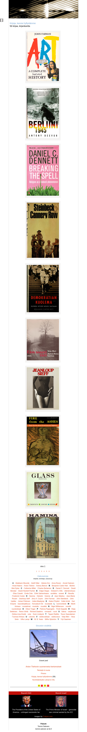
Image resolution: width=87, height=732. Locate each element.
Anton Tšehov (29, 586)
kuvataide (48, 604)
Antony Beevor (41, 586)
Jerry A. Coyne (37, 599)
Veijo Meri (65, 617)
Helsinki (40, 596)
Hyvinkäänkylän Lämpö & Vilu (43, 680)
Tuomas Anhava (18, 617)
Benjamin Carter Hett (60, 586)
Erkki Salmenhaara (41, 593)
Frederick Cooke (18, 596)
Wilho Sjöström (50, 619)
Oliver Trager (30, 609)
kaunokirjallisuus (24, 604)
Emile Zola (28, 593)
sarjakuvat (72, 611)
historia (47, 596)
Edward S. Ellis (57, 591)
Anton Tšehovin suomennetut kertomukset (43, 667)
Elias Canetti (18, 593)
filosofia (71, 593)
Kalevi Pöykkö (54, 601)
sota (29, 614)
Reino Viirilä (23, 611)
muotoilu (35, 606)
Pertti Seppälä (61, 609)
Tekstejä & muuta (43, 670)
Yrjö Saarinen (66, 619)
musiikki (44, 606)
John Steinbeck (62, 599)
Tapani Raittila (53, 614)
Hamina (32, 596)
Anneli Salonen (68, 583)
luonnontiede (61, 604)
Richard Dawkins (36, 611)
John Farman (50, 599)
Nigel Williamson (57, 606)
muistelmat (26, 606)
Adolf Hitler (35, 583)
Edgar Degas (44, 591)
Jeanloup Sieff (24, 599)
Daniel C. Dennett (62, 588)
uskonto (32, 617)
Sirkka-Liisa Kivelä (19, 614)
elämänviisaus (69, 591)
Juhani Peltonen (24, 601)
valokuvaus (55, 617)
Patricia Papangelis (47, 609)
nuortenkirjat (16, 609)
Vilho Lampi (25, 619)
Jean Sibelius (59, 596)
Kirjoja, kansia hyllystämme (42, 677)
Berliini (72, 586)
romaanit (48, 611)
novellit (68, 606)
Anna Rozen (56, 583)
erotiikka (54, 593)
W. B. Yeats (38, 619)
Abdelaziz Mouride (22, 583)
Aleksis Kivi (45, 583)
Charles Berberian (44, 588)
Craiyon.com (48, 716)
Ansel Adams (17, 586)
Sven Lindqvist (38, 614)
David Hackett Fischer (26, 591)
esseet (61, 593)
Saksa (63, 611)
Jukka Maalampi (38, 601)
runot (55, 611)
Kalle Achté (65, 601)
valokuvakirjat (44, 617)
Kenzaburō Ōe (37, 604)
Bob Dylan (15, 588)
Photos (43, 673)
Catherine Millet (30, 588)
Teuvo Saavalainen (68, 614)
